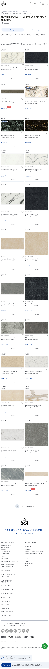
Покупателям (30, 543)
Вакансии (5, 608)
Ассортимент (7, 543)
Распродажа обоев (7, 566)
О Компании (7, 594)
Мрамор (3, 549)
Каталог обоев (5, 554)
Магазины (5, 601)
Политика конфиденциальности (13, 623)
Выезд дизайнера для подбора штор (34, 554)
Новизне (38, 44)
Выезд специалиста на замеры (34, 551)
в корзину (12, 78)
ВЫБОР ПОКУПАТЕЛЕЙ (21, 34)
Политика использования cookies (13, 625)
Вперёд (30, 506)
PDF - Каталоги (7, 589)
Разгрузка (27, 549)
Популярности (27, 44)
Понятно (6, 665)
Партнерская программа (6, 581)
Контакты (5, 597)
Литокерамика (5, 551)
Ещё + (42, 34)
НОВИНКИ (6, 34)
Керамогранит (5, 547)
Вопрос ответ (7, 612)
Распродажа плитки (7, 564)
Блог (26, 558)
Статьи (26, 561)
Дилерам (5, 605)
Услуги (27, 547)
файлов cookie (37, 666)
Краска (3, 556)
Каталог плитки (6, 545)
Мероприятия (28, 563)
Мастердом (8, 641)
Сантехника (4, 558)
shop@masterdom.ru (32, 530)
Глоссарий (6, 615)
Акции (26, 565)
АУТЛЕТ (35, 34)
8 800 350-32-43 (12, 530)
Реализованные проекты (8, 575)
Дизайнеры (6, 571)
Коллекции (36, 30)
